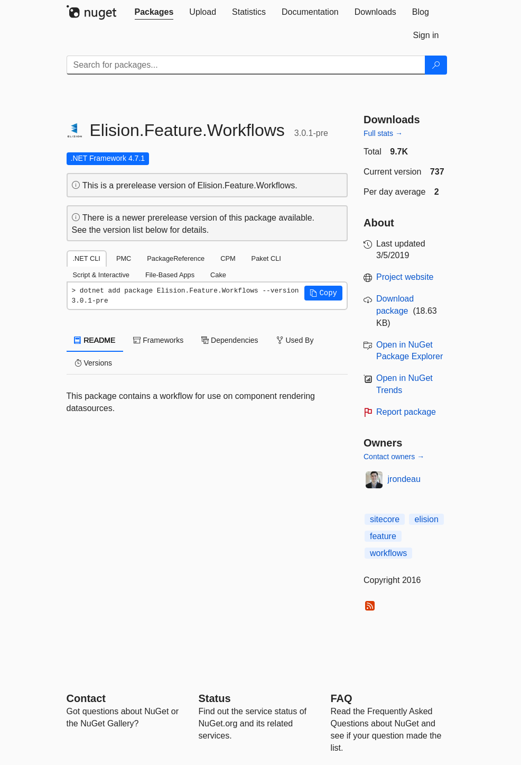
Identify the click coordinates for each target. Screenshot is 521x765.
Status (215, 698)
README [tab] (95, 340)
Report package (406, 411)
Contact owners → (394, 456)
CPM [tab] (227, 258)
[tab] (154, 12)
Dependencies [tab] (229, 340)
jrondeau (404, 479)
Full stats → (383, 133)
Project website (405, 276)
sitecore (384, 519)
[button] (323, 293)
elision (426, 519)
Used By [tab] (295, 340)
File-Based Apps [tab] (169, 275)
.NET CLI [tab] (86, 258)
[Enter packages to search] (246, 65)
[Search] (436, 65)
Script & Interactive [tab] (101, 275)
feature (383, 536)
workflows (388, 553)
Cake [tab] (218, 275)
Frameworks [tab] (158, 340)
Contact (86, 698)
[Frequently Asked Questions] (341, 698)
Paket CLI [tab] (266, 258)
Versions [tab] (94, 363)
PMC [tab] (123, 258)
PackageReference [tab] (175, 258)
